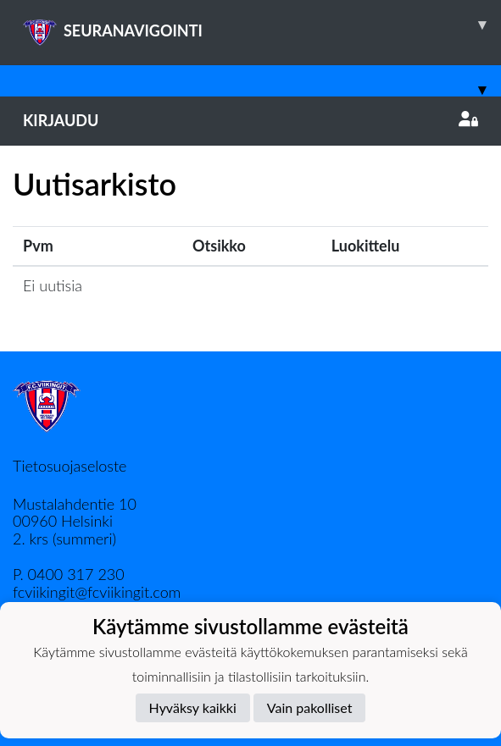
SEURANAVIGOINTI (262, 24)
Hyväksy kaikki (193, 707)
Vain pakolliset (310, 707)
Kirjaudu (250, 120)
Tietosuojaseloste (69, 465)
